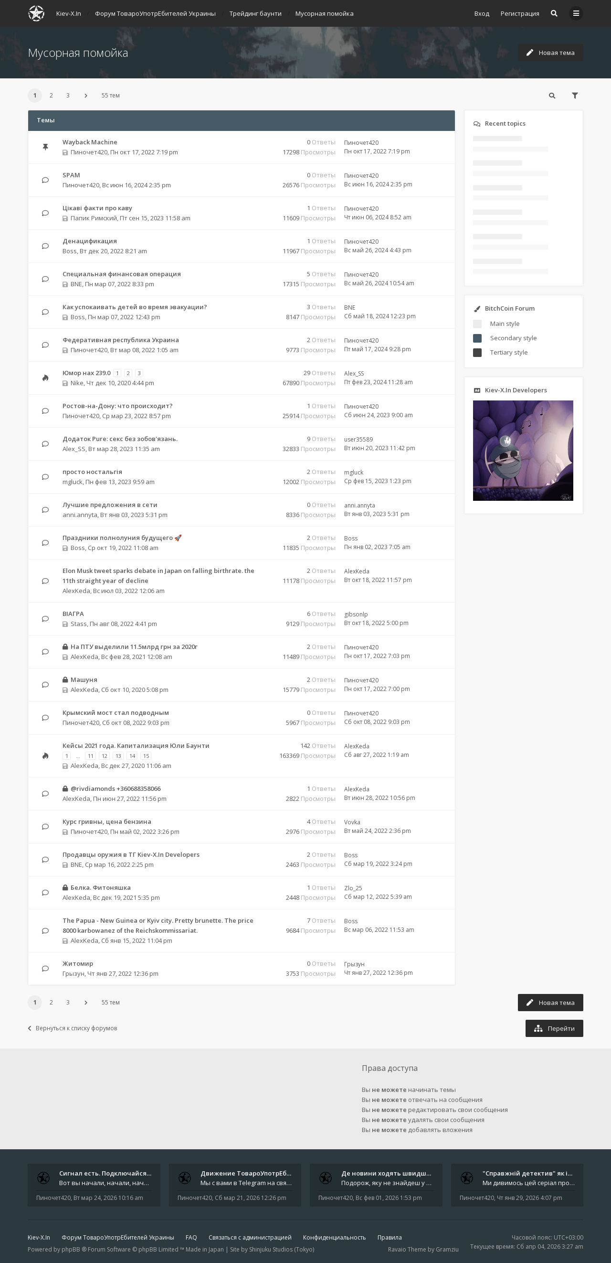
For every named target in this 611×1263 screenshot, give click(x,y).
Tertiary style (509, 352)
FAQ (191, 1237)
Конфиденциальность (334, 1237)
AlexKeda (76, 590)
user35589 (358, 439)
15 (146, 755)
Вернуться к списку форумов (72, 1028)
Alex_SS (354, 373)
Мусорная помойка (78, 52)
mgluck (73, 481)
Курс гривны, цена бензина (107, 821)
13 (118, 755)
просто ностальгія (92, 471)
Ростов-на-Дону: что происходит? (118, 405)
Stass (79, 623)
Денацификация (90, 241)
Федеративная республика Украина (121, 339)
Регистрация (520, 13)
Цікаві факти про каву (97, 208)
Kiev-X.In (39, 1237)
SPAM (71, 175)
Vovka (352, 822)
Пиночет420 (89, 152)
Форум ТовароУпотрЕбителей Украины (118, 1237)
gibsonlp (356, 614)
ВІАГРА (73, 613)
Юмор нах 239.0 (86, 372)
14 (132, 755)
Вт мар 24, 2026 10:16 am (108, 1198)
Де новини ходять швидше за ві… (396, 1173)
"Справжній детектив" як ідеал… (536, 1173)
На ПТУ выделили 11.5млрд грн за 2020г (134, 646)
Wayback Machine (90, 142)
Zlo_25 (353, 888)
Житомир (78, 963)
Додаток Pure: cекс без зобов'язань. (120, 438)
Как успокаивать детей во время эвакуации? (135, 306)
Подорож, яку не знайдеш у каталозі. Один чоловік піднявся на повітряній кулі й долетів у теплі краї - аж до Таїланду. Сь (387, 1182)
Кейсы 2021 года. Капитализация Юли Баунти (136, 745)
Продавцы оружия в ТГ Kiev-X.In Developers (131, 854)
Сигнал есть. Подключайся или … (113, 1173)
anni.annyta (80, 514)
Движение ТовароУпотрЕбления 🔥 (258, 1173)
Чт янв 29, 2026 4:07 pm (529, 1198)
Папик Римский (94, 218)
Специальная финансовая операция (122, 274)
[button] (86, 95)
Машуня (84, 679)
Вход (481, 13)
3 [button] (68, 95)
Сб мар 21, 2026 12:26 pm (250, 1198)
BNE (76, 284)
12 (104, 755)
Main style (505, 323)
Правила (390, 1237)
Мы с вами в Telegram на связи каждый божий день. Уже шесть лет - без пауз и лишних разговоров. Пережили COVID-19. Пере (246, 1182)
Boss (70, 251)
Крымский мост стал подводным (116, 712)
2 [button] (51, 95)
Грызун (73, 973)
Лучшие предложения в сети (110, 504)
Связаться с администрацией (250, 1237)
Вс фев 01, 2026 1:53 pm (389, 1198)
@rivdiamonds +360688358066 (115, 788)
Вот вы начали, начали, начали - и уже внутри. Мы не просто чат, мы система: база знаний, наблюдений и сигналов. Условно (105, 1182)
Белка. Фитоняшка (101, 887)
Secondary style (513, 338)
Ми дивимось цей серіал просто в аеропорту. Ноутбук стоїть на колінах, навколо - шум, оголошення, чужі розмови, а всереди (529, 1182)
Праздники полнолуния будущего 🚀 (122, 537)
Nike (77, 382)
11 (91, 755)
